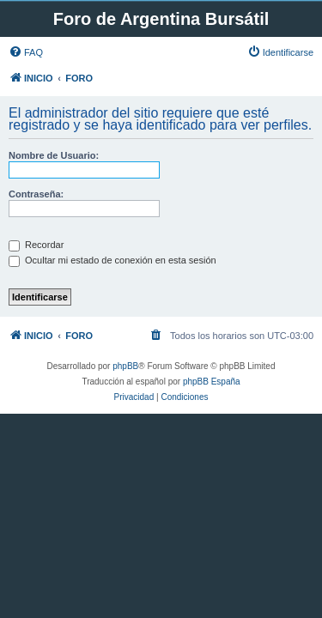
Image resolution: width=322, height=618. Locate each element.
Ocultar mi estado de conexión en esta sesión (112, 260)
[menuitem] (26, 52)
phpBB (125, 366)
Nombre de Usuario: (54, 155)
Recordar (36, 244)
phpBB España (211, 381)
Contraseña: (36, 194)
